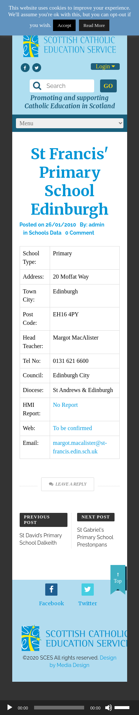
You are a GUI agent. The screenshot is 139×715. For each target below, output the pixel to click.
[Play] (9, 707)
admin (96, 225)
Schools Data (45, 233)
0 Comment (79, 233)
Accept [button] (64, 25)
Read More (94, 25)
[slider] (125, 707)
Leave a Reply (67, 484)
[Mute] (108, 707)
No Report (65, 405)
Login (105, 66)
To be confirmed (72, 428)
